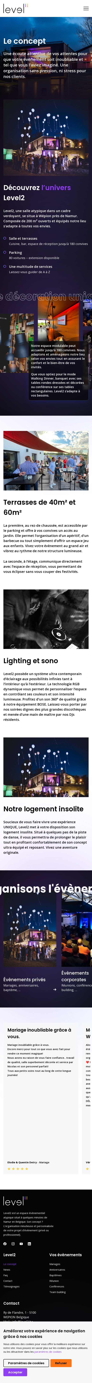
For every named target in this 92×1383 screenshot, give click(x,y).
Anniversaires (57, 1269)
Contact (7, 1280)
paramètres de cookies (48, 1351)
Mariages (54, 1264)
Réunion (54, 1280)
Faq (5, 1275)
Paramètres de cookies (26, 1363)
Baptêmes (55, 1275)
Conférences (56, 1286)
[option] (29, 941)
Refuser (61, 1363)
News (6, 1269)
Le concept (9, 1264)
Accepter (15, 1372)
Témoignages (11, 1286)
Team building (57, 1292)
